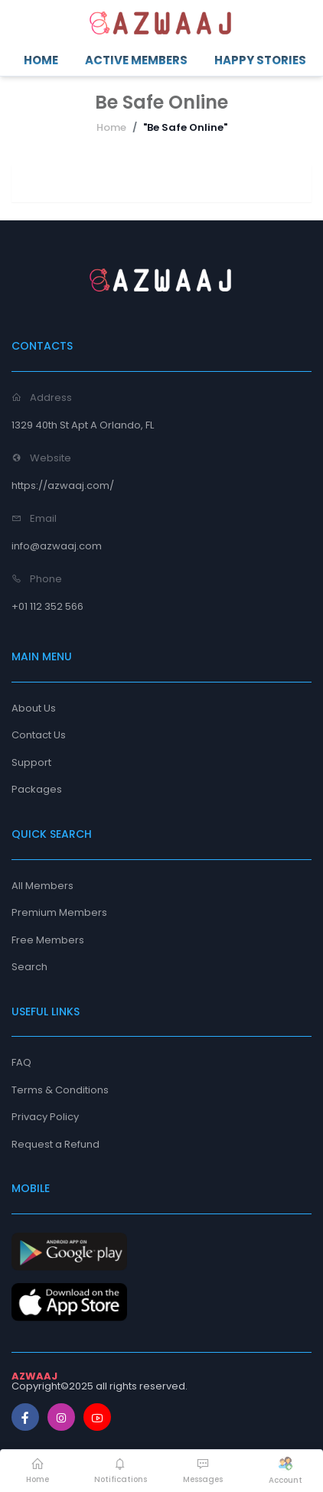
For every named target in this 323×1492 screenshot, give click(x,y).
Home (111, 127)
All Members (42, 885)
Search (29, 966)
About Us (33, 708)
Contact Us (38, 735)
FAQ (21, 1062)
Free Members (47, 940)
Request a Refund (55, 1144)
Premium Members (59, 912)
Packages (36, 789)
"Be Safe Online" (185, 127)
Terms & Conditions (60, 1090)
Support (31, 762)
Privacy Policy (45, 1116)
